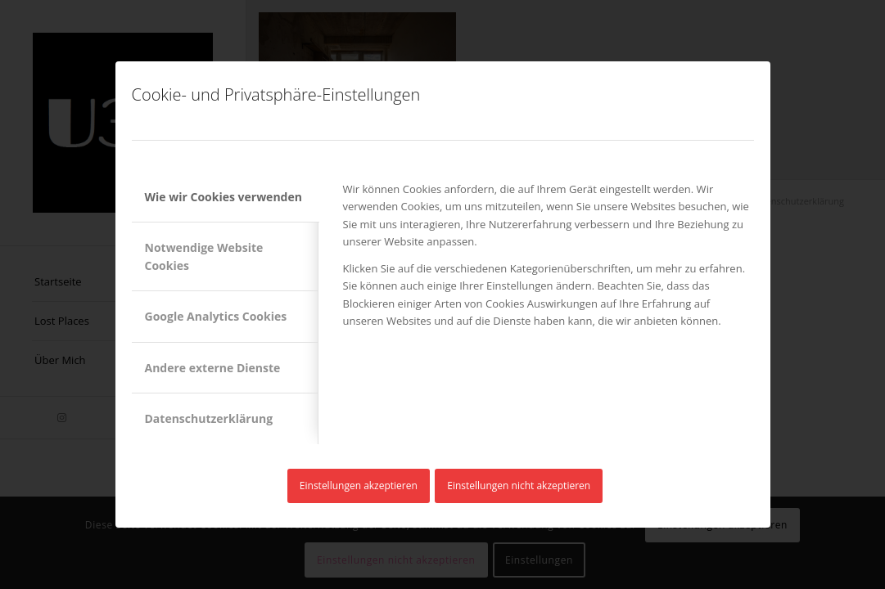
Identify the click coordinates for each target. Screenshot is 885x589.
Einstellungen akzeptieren (359, 485)
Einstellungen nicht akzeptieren (518, 485)
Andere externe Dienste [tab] (213, 367)
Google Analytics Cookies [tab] (216, 316)
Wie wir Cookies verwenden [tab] (223, 197)
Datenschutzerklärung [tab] (209, 418)
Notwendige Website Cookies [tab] (204, 256)
